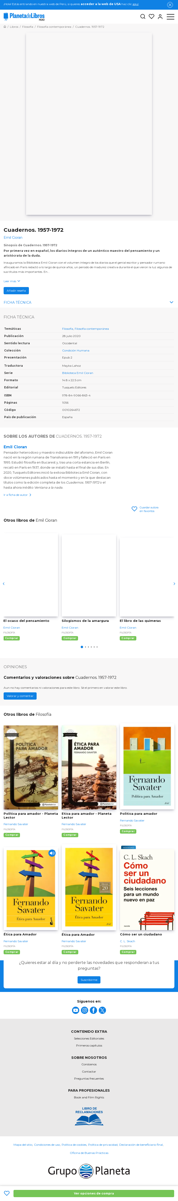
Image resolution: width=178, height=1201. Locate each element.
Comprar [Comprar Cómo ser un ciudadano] (128, 952)
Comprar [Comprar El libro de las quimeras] (127, 638)
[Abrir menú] (170, 17)
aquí (135, 4)
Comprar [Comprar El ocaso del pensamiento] (11, 638)
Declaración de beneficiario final (141, 1144)
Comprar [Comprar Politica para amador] (128, 831)
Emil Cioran (15, 447)
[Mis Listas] (150, 17)
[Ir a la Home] (5, 26)
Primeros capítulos (89, 1045)
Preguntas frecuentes (89, 1078)
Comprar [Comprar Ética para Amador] (11, 952)
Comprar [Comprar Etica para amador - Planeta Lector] (69, 834)
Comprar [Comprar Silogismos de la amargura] (69, 638)
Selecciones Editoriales (89, 1038)
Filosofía (67, 328)
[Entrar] (158, 17)
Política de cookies (74, 1144)
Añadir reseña (16, 290)
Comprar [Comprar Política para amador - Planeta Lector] (11, 834)
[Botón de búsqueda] (143, 17)
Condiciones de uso (47, 1144)
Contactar (89, 1071)
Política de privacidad (103, 1144)
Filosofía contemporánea (92, 328)
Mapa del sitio (22, 1144)
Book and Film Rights (89, 1097)
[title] (75, 1010)
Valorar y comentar (20, 696)
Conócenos (89, 1064)
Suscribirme (89, 980)
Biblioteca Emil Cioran (77, 373)
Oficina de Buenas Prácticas (89, 1153)
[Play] (52, 853)
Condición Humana (75, 350)
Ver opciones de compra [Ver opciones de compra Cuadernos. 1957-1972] (94, 1193)
